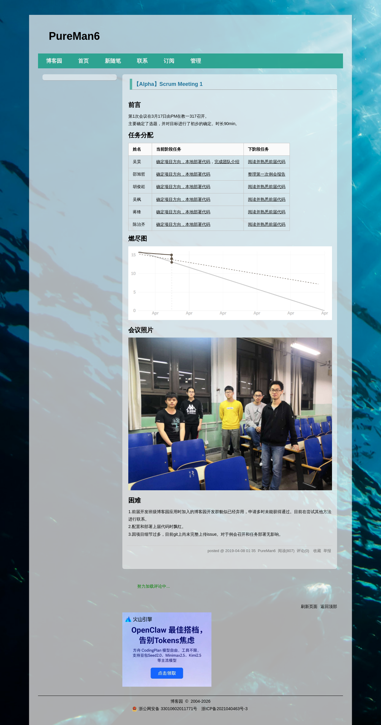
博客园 (54, 61)
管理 (195, 61)
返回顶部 (328, 606)
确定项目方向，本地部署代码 (183, 161)
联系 (142, 61)
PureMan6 (74, 36)
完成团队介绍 (226, 161)
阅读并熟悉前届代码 (266, 161)
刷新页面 (309, 606)
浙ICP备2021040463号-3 (224, 708)
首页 (83, 61)
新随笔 (113, 61)
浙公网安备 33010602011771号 (164, 708)
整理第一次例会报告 (266, 174)
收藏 (317, 551)
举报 (327, 551)
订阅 (169, 61)
